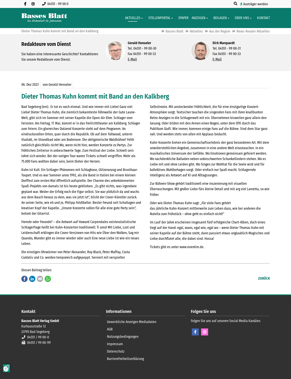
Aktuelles (196, 31)
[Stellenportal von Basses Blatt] (158, 18)
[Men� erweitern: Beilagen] (229, 18)
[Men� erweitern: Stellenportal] (172, 18)
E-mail (40, 279)
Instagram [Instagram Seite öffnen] (204, 331)
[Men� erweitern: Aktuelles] (142, 18)
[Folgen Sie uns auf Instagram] (33, 4)
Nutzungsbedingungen (122, 336)
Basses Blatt (174, 31)
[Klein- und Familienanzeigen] (197, 18)
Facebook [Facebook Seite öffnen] (195, 331)
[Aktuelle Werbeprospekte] (219, 18)
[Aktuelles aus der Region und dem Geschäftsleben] (131, 18)
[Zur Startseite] (44, 18)
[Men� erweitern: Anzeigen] (207, 18)
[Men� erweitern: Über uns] (251, 18)
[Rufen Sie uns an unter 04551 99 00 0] (56, 4)
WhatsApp (48, 279)
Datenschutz (115, 351)
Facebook (24, 279)
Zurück (264, 278)
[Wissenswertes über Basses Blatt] (240, 18)
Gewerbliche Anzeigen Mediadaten (131, 322)
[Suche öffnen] (236, 3)
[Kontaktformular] (262, 18)
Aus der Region (219, 31)
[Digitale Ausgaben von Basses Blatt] (182, 18)
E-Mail (132, 59)
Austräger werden (255, 4)
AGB (110, 329)
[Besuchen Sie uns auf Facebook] (25, 4)
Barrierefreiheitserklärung (125, 359)
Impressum (115, 344)
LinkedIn (32, 279)
